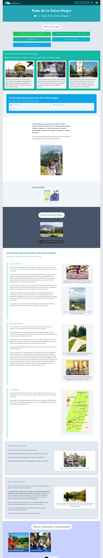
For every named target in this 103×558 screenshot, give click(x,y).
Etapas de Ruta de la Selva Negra (32, 34)
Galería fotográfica (51, 215)
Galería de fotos (32, 39)
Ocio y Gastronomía (32, 45)
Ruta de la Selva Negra (55, 16)
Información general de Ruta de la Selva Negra (71, 34)
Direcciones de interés (71, 39)
